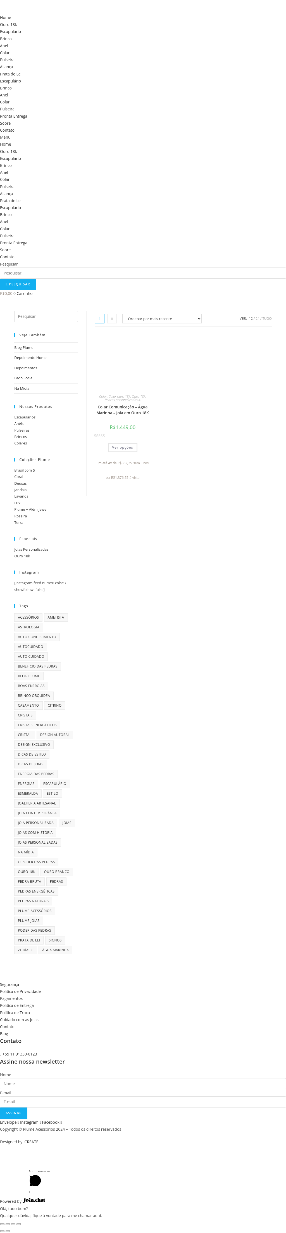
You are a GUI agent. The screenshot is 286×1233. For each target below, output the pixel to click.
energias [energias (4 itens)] (26, 783)
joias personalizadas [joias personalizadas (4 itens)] (38, 842)
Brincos (20, 436)
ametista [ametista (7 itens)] (56, 617)
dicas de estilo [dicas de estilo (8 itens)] (32, 754)
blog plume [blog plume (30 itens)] (29, 676)
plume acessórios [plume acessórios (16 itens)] (34, 910)
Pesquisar (9, 264)
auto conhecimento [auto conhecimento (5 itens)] (37, 637)
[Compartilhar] (8, 1224)
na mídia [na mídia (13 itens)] (26, 852)
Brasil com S (24, 470)
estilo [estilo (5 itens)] (52, 793)
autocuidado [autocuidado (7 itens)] (30, 646)
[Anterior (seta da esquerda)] (2, 1231)
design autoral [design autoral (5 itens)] (55, 734)
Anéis (18, 423)
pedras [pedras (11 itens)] (56, 881)
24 (257, 318)
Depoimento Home (30, 357)
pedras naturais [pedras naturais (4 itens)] (33, 901)
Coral (18, 476)
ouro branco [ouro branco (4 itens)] (57, 871)
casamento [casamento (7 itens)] (28, 705)
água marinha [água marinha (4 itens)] (55, 950)
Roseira (20, 516)
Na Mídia (21, 388)
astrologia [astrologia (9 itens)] (28, 627)
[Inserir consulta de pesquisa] (46, 316)
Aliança (6, 66)
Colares (20, 443)
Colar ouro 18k (119, 396)
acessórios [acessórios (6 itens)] (28, 617)
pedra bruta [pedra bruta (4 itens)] (29, 881)
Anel (4, 45)
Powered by (22, 1201)
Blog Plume (23, 347)
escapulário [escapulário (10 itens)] (54, 783)
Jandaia (20, 489)
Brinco (6, 38)
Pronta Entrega (13, 116)
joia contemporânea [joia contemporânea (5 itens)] (37, 813)
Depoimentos (25, 367)
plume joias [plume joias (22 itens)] (28, 920)
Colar (4, 52)
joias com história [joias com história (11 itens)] (35, 832)
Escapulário (10, 31)
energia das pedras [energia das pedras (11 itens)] (36, 773)
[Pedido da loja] (162, 318)
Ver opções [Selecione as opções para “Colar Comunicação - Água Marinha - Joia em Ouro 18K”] (122, 447)
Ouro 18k (8, 24)
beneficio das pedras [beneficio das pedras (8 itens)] (37, 666)
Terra (18, 522)
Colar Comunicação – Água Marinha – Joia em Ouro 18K (122, 409)
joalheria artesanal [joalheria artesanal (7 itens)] (37, 803)
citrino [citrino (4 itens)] (54, 705)
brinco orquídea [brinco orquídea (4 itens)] (34, 695)
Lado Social (23, 377)
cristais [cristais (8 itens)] (25, 715)
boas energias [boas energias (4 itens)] (31, 685)
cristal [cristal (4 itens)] (24, 734)
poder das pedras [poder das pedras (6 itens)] (34, 930)
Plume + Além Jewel (30, 509)
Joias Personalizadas (31, 549)
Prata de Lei (11, 74)
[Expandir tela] (13, 1224)
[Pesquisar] (18, 284)
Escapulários (24, 417)
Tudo (266, 318)
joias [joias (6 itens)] (67, 822)
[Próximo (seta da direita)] (8, 1231)
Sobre (5, 123)
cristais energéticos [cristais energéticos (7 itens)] (37, 725)
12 (251, 318)
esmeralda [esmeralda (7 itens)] (28, 793)
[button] (143, 137)
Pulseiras (22, 430)
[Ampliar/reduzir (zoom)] (18, 1224)
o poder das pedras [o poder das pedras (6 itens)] (36, 862)
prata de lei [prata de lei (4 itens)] (29, 940)
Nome (5, 1074)
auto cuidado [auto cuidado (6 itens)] (31, 656)
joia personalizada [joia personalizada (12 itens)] (36, 822)
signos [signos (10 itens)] (55, 940)
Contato (7, 130)
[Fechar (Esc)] (2, 1224)
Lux (17, 502)
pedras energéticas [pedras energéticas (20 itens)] (36, 891)
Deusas (20, 483)
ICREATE (31, 1141)
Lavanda (21, 496)
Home (5, 17)
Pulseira (7, 59)
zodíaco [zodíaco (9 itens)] (26, 950)
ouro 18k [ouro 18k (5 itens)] (26, 871)
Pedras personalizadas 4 (122, 399)
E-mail (5, 1092)
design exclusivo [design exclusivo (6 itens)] (34, 744)
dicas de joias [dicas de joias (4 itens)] (30, 764)
